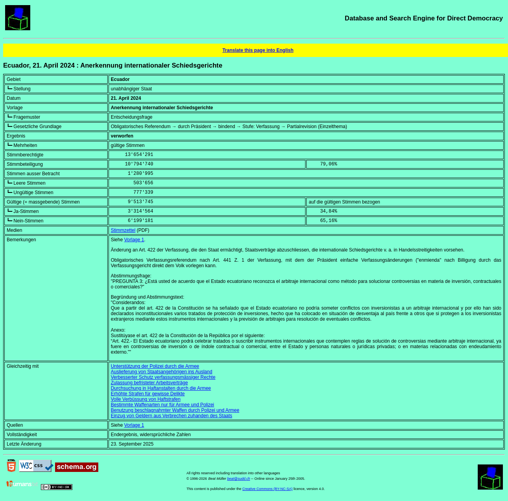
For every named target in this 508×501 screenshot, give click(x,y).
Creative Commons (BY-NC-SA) (267, 489)
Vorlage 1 (134, 239)
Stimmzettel (123, 230)
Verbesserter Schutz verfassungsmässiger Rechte (163, 377)
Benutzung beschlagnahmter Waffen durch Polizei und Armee (175, 410)
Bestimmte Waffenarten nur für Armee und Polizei (162, 404)
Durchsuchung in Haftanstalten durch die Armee (161, 388)
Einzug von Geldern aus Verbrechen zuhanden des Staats (171, 415)
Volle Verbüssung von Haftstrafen (145, 399)
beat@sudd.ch (238, 479)
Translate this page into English (258, 50)
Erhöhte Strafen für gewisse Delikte (148, 393)
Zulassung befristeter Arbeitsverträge (149, 382)
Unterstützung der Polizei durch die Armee (155, 366)
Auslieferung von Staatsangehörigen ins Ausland (161, 371)
